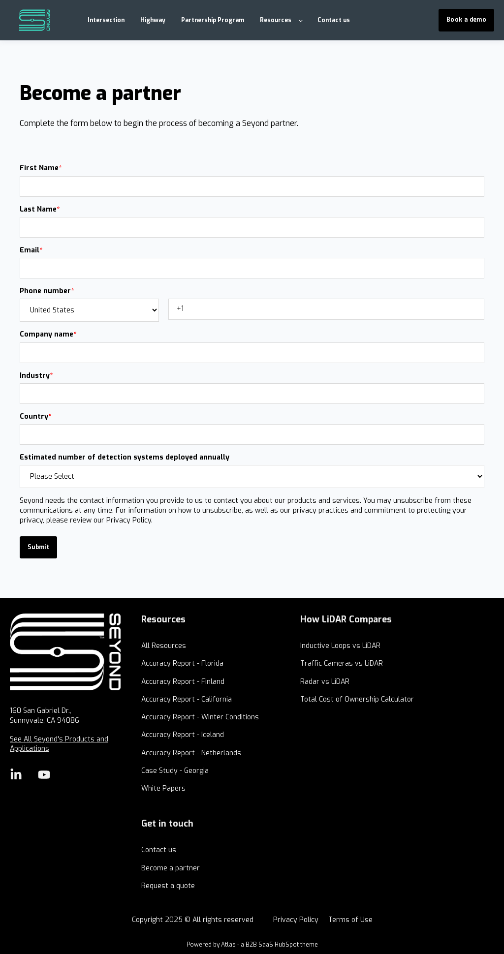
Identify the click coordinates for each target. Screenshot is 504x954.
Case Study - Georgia (175, 771)
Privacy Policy (295, 919)
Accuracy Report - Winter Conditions (200, 717)
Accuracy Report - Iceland (182, 735)
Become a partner (170, 868)
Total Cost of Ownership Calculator (357, 699)
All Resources (163, 646)
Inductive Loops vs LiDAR (340, 646)
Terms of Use (350, 919)
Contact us (158, 850)
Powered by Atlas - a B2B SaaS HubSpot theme (252, 945)
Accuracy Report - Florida (182, 663)
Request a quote (168, 886)
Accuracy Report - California (186, 699)
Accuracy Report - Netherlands (191, 753)
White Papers (163, 788)
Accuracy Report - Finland (182, 681)
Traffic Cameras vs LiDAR (341, 663)
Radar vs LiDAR (324, 681)
